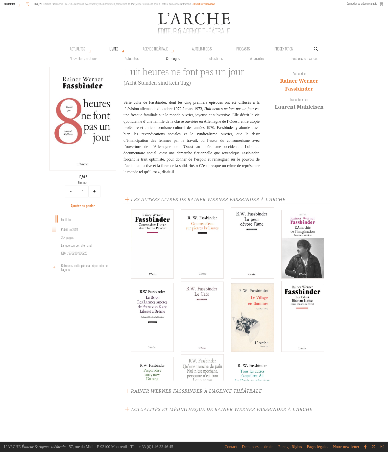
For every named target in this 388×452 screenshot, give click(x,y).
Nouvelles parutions (83, 58)
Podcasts (243, 49)
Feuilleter (61, 219)
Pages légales (317, 447)
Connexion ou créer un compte (362, 3)
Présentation (283, 49)
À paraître (257, 58)
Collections (215, 58)
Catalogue (173, 58)
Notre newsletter (346, 447)
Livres (113, 49)
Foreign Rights (290, 447)
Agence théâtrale (155, 49)
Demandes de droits (257, 447)
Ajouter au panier (83, 205)
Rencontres (9, 4)
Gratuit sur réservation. (205, 4)
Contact (231, 447)
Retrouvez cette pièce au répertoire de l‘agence (79, 267)
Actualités (77, 49)
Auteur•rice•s (202, 49)
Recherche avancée (304, 58)
